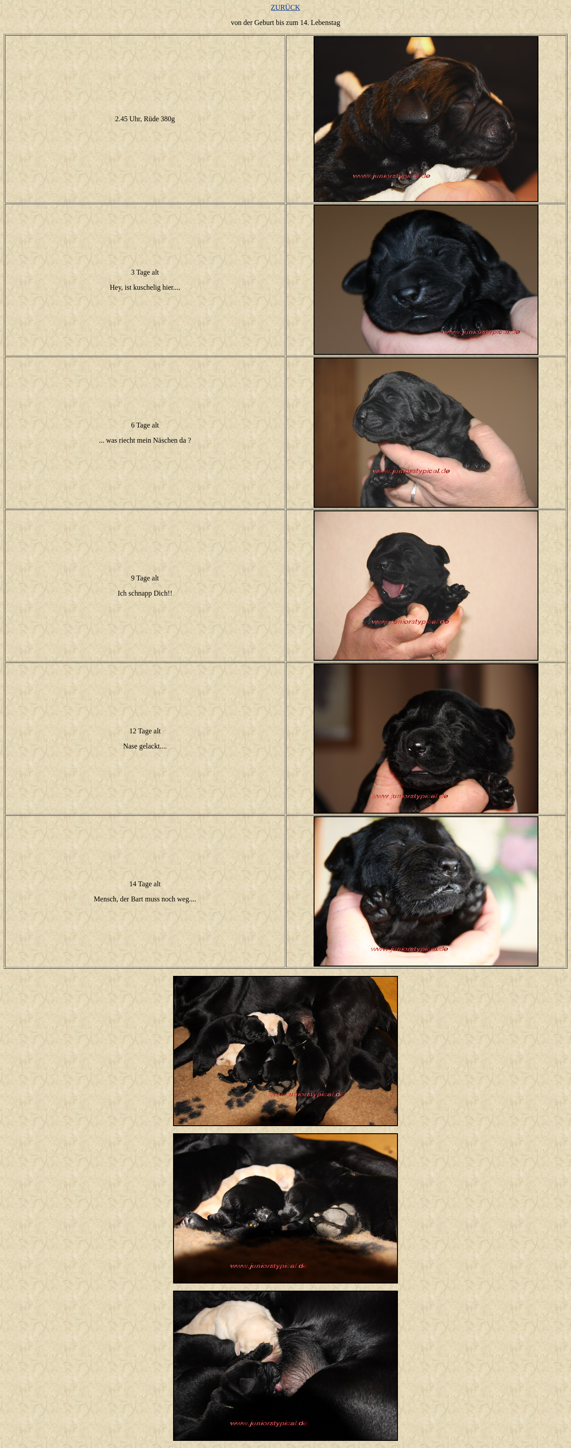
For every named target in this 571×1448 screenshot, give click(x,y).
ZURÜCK (285, 7)
